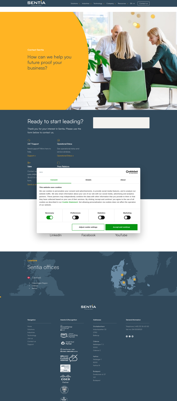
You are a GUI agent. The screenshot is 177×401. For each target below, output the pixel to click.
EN (131, 6)
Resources (122, 6)
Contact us (143, 6)
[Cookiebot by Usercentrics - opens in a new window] (128, 172)
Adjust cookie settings (88, 227)
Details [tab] (88, 180)
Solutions (74, 6)
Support (31, 344)
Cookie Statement (70, 202)
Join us (30, 338)
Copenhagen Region (40, 283)
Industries (85, 6)
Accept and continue (121, 227)
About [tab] (123, 180)
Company (110, 6)
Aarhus (34, 288)
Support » (32, 155)
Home (30, 326)
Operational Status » (65, 155)
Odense (35, 286)
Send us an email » (35, 184)
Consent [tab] (54, 180)
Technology (98, 6)
